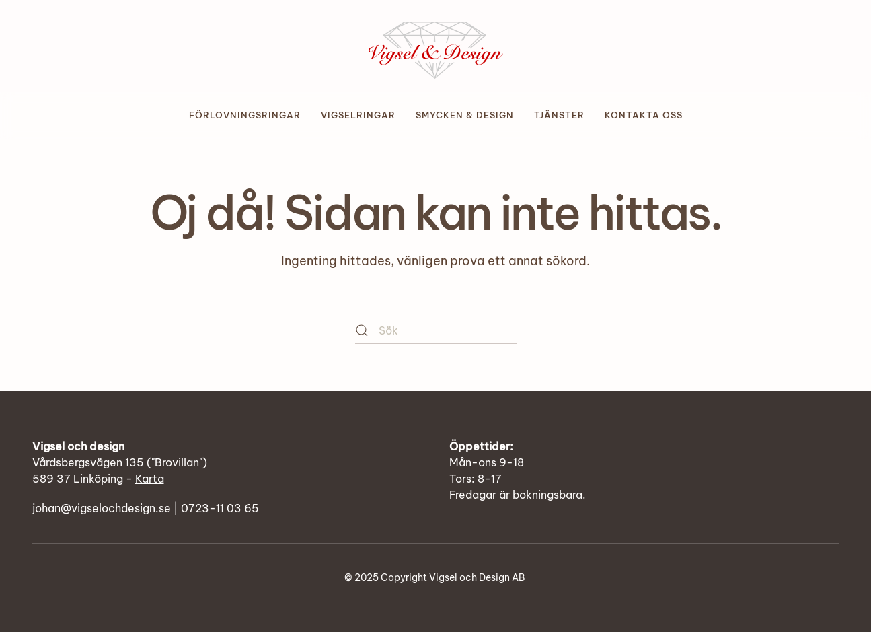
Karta (149, 478)
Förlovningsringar (245, 115)
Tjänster (559, 115)
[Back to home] (436, 46)
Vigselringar (358, 115)
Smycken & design (465, 115)
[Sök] (436, 330)
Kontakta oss (644, 115)
